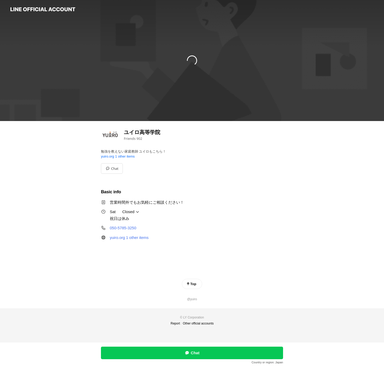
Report (175, 323)
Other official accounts (198, 323)
